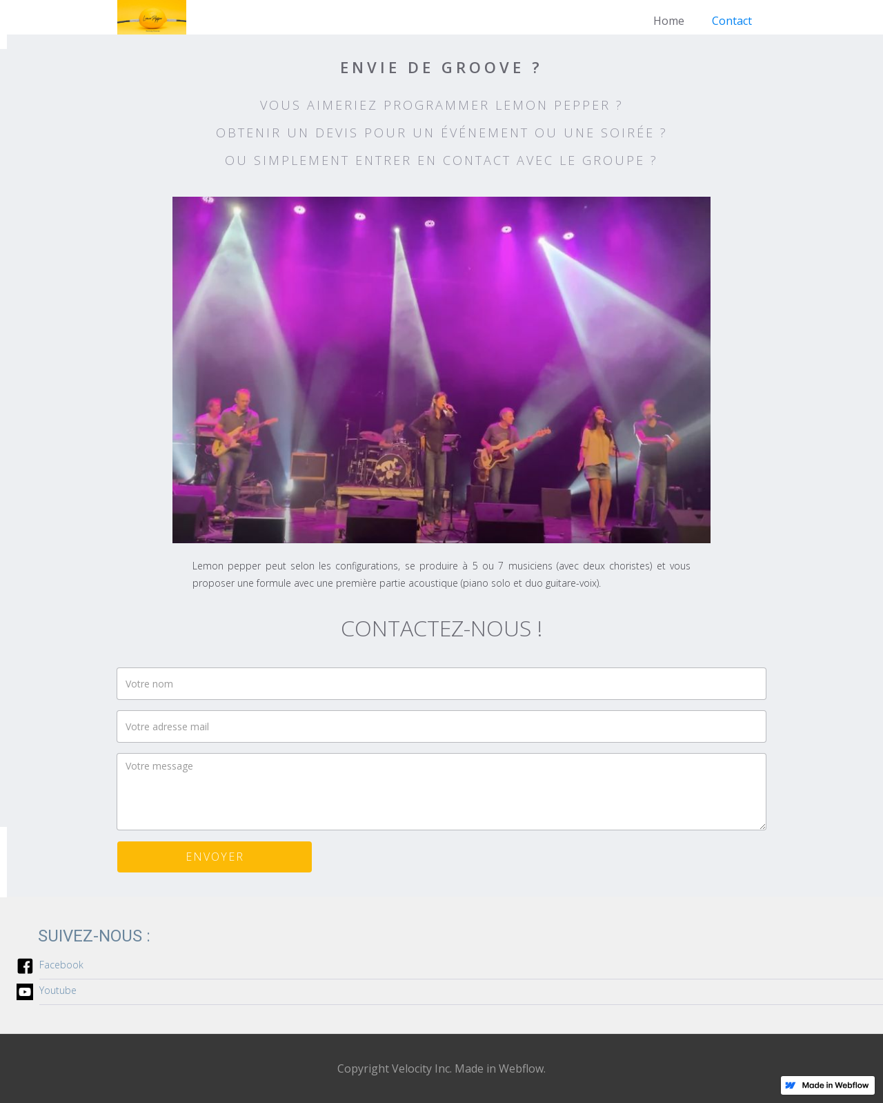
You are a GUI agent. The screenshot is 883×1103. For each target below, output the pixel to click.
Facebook (61, 964)
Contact (732, 20)
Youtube (58, 990)
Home (668, 20)
